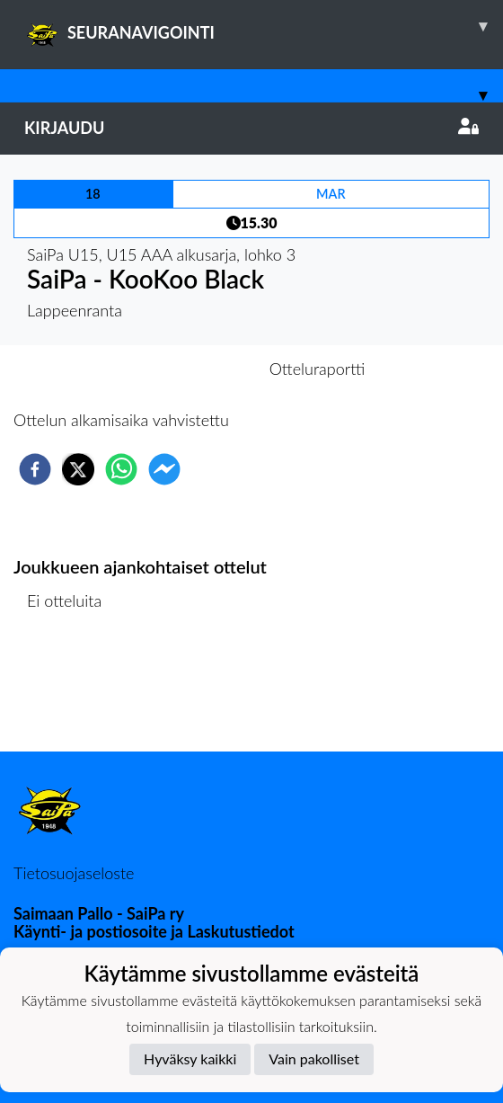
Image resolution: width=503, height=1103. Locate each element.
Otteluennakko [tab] (189, 368)
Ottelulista (71, 690)
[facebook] (35, 469)
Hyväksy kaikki (190, 1058)
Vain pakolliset (314, 1058)
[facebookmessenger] (164, 469)
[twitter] (78, 469)
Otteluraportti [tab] (317, 368)
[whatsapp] (121, 469)
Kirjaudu (251, 128)
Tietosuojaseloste (73, 873)
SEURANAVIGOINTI (263, 26)
